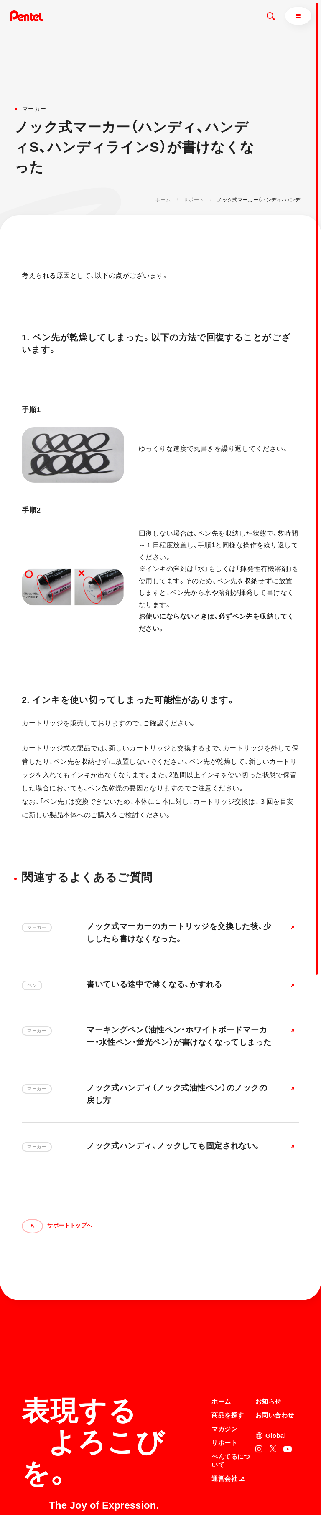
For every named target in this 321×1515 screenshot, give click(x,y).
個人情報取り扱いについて (242, 1480)
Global (275, 1355)
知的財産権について (234, 1491)
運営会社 (228, 1398)
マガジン (224, 1348)
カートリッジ (42, 723)
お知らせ (268, 1321)
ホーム (163, 200)
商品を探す (227, 1334)
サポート (193, 200)
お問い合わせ (274, 1334)
